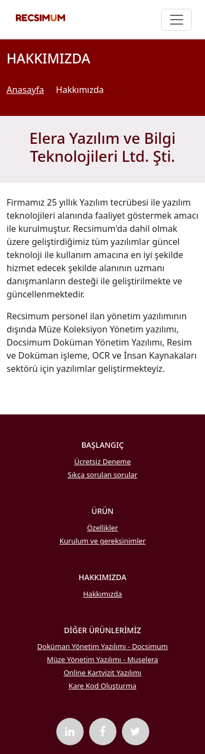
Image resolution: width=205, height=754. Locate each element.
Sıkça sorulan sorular (102, 475)
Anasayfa (25, 90)
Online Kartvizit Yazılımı (102, 672)
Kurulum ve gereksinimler (103, 541)
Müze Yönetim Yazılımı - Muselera (102, 659)
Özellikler (102, 528)
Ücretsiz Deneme (102, 461)
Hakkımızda (102, 594)
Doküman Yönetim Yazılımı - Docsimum (102, 646)
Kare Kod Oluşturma (103, 686)
